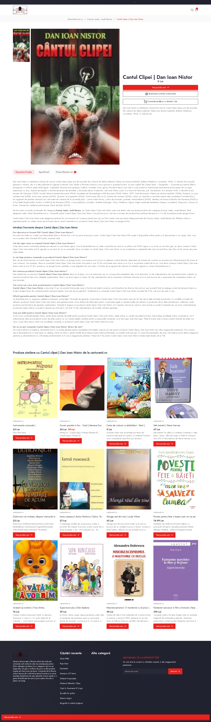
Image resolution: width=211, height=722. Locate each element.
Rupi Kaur (64, 663)
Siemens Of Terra (68, 673)
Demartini (64, 668)
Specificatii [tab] (44, 172)
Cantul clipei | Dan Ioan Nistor (130, 19)
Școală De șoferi (67, 693)
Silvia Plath (64, 658)
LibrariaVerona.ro (75, 19)
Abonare (175, 671)
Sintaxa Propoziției (68, 678)
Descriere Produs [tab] (24, 172)
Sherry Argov (66, 698)
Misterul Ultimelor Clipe (70, 683)
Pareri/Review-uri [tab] (66, 172)
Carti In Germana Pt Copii (71, 688)
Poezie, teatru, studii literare (99, 19)
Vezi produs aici (160, 87)
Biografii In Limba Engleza (71, 703)
